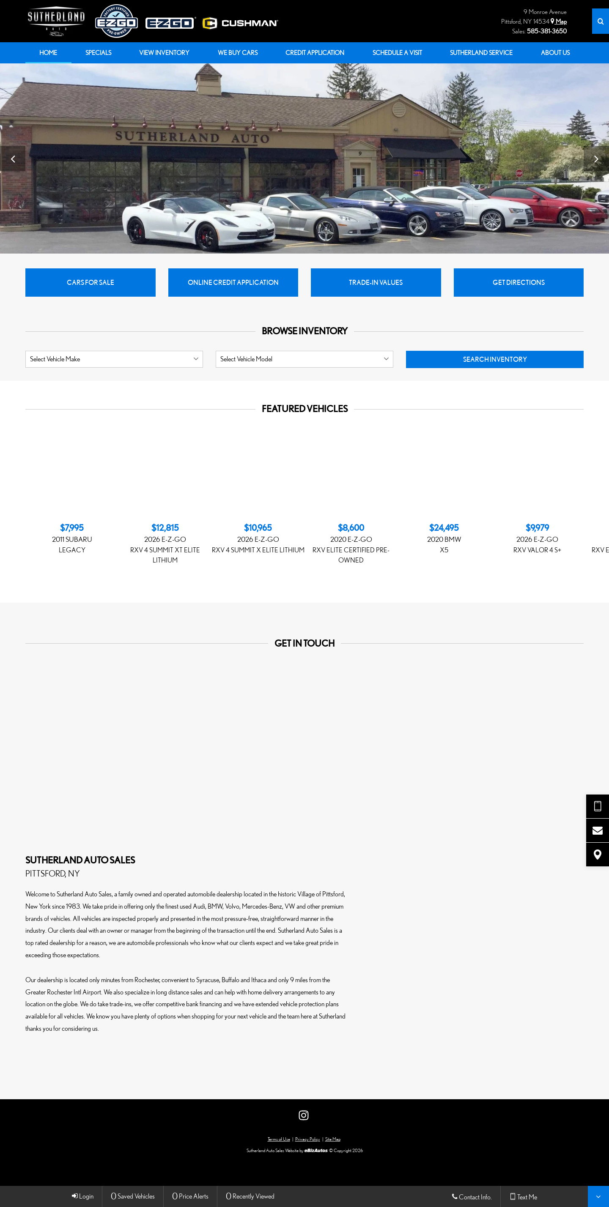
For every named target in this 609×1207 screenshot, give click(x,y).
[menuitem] (48, 52)
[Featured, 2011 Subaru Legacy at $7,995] (71, 539)
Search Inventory (495, 360)
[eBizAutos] (316, 1151)
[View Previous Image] (12, 158)
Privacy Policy (307, 1139)
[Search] (600, 21)
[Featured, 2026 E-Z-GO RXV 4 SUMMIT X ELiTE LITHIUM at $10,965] (257, 539)
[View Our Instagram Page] (303, 1115)
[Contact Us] (597, 830)
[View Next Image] (596, 158)
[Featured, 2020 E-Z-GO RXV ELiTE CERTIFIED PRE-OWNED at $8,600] (351, 544)
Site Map (332, 1139)
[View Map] (597, 854)
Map (559, 21)
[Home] (60, 21)
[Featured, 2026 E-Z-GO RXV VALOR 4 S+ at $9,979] (537, 539)
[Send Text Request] (597, 806)
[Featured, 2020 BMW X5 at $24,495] (444, 539)
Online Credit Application (233, 283)
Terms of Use (279, 1139)
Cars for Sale (90, 283)
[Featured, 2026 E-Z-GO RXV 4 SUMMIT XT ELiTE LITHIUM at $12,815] (164, 544)
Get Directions (519, 283)
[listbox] (114, 359)
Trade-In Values (376, 283)
